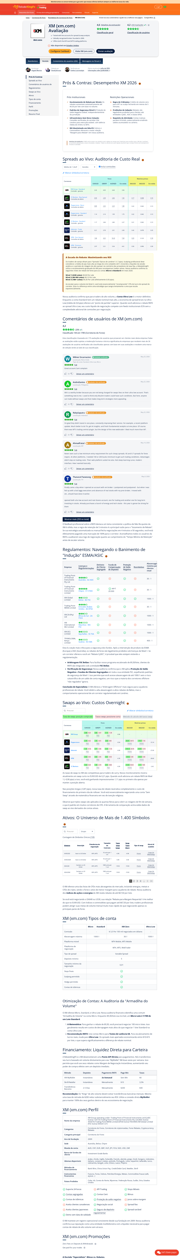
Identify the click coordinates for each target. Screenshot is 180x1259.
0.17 (133, 198)
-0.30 (118, 766)
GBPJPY (104, 184)
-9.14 (139, 765)
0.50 (133, 246)
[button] (165, 7)
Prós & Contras (35, 77)
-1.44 (85, 749)
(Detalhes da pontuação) (110, 25)
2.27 (123, 222)
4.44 (113, 190)
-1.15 (110, 749)
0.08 (96, 733)
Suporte (95, 12)
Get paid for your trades (74, 1247)
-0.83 (85, 757)
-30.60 (140, 757)
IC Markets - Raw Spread (79, 197)
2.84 (104, 222)
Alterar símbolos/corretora (76, 173)
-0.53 (106, 749)
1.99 (113, 214)
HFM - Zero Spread (77, 237)
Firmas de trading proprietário (48, 12)
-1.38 (110, 733)
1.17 (95, 222)
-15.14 (152, 742)
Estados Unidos (72, 45)
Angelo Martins (36, 70)
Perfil (31, 107)
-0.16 (89, 749)
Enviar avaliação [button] (105, 51)
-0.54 (118, 742)
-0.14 (106, 733)
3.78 (104, 230)
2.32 (104, 206)
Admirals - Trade (76, 229)
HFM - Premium (76, 245)
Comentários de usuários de (40, 84)
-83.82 (128, 757)
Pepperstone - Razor (77, 205)
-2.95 (99, 757)
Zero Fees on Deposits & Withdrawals (79, 1243)
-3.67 (99, 733)
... (144, 881)
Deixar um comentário (85, 374)
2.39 (104, 198)
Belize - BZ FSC (85, 600)
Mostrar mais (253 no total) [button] (77, 519)
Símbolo (67, 846)
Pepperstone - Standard (78, 213)
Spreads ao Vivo (35, 80)
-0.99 (118, 750)
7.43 (123, 238)
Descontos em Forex (26, 12)
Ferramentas (77, 12)
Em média (123, 184)
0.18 (152, 238)
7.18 (144, 741)
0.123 (142, 238)
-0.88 (85, 733)
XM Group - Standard (78, 189)
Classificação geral (105, 32)
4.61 (123, 246)
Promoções (33, 110)
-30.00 (139, 749)
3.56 (123, 190)
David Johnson (56, 70)
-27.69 (152, 750)
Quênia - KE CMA (85, 642)
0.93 (95, 198)
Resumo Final (34, 114)
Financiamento (35, 103)
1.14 (95, 214)
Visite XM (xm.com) (83, 51)
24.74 (132, 749)
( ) (140, 25)
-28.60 (152, 758)
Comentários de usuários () (65, 61)
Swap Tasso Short (127, 845)
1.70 (96, 741)
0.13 (152, 206)
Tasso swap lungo (118, 845)
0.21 (133, 222)
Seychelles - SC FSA (86, 634)
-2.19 (99, 765)
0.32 (89, 741)
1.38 (96, 765)
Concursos (65, 12)
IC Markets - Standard (78, 221)
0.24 (89, 765)
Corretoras (67, 181)
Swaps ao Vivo (34, 92)
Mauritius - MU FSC (85, 626)
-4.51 (99, 741)
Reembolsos (33, 61)
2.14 (104, 214)
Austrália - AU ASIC (86, 580)
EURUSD (95, 184)
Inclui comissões (108, 166)
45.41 (132, 765)
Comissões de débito (77, 199)
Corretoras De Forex (39, 18)
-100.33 (127, 749)
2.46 (113, 198)
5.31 (104, 246)
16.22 (113, 238)
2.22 (95, 190)
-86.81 (127, 741)
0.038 (142, 198)
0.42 (133, 230)
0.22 (133, 206)
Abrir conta (37, 40)
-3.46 (99, 749)
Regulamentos (34, 88)
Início (27, 18)
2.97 (95, 246)
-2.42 (152, 766)
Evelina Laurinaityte (77, 70)
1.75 (123, 214)
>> (151, 881)
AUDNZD (113, 184)
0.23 (133, 238)
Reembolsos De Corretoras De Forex (60, 18)
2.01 (113, 230)
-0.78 (85, 741)
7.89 (143, 765)
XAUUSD (133, 184)
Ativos (31, 95)
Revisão (45, 61)
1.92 (123, 198)
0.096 (142, 246)
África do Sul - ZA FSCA (85, 617)
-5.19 (143, 749)
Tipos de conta (35, 99)
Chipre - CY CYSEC (86, 591)
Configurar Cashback (60, 51)
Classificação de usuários (138, 32)
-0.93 (110, 757)
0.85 (95, 206)
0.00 (106, 741)
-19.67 (140, 741)
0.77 (96, 749)
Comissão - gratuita (77, 191)
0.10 (152, 198)
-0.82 (85, 765)
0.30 (152, 246)
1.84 (95, 238)
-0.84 (110, 765)
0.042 (142, 206)
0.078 (142, 230)
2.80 (113, 222)
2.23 (113, 206)
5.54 (113, 246)
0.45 (106, 765)
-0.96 (118, 734)
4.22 (104, 238)
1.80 (123, 206)
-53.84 (127, 765)
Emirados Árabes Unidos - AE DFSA (86, 608)
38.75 (132, 741)
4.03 (104, 190)
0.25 (152, 230)
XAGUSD (142, 184)
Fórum (87, 12)
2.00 (123, 230)
